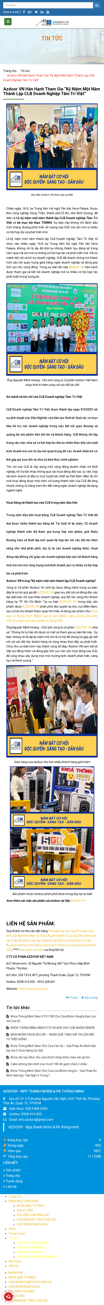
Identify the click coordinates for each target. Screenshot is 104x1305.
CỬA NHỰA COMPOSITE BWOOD (30, 1282)
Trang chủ (9, 71)
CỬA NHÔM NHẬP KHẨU (32, 1224)
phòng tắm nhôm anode (58, 945)
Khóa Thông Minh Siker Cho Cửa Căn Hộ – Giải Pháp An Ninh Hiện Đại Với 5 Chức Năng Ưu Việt (51, 1048)
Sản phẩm (12, 1170)
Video (12, 1229)
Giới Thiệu (14, 1261)
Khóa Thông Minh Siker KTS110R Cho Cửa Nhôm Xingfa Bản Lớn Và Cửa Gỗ (51, 1019)
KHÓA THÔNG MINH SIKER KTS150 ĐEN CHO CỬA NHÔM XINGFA (50, 1027)
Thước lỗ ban (17, 1233)
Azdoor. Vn (78, 900)
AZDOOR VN (45, 592)
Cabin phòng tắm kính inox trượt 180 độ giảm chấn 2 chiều (46, 1064)
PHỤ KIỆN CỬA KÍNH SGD (33, 1215)
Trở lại (72, 997)
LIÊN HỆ (13, 1266)
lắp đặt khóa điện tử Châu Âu (32, 935)
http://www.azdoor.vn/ (33, 988)
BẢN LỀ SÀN (25, 1210)
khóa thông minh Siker (26, 945)
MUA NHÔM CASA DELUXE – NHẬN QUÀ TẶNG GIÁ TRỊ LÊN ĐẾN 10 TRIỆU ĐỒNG (50, 1037)
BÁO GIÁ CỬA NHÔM (30, 1247)
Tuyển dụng (13, 1181)
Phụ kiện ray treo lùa (61, 931)
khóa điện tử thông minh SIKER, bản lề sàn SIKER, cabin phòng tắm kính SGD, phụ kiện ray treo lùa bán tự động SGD (52, 615)
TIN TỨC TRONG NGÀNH (33, 1242)
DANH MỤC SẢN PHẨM (23, 1201)
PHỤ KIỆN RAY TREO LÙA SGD (36, 1219)
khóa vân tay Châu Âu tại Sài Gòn (46, 940)
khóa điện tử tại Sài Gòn (67, 935)
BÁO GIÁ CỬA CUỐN (30, 1252)
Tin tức (25, 71)
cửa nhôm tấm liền (31, 949)
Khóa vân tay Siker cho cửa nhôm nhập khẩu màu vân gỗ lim (48, 1057)
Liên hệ (9, 1187)
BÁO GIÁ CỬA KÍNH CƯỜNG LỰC (37, 1256)
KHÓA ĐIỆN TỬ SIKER (31, 1205)
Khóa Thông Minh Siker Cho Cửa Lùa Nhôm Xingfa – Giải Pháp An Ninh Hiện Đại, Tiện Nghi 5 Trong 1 (51, 1073)
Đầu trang (89, 997)
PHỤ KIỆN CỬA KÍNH (21, 1291)
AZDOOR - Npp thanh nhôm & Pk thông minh (43, 1127)
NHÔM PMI (15, 1272)
